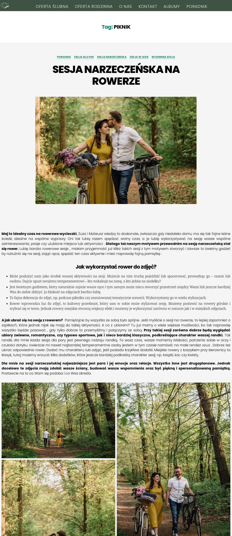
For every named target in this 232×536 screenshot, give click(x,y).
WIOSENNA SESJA (163, 57)
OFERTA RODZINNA (94, 6)
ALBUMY (172, 6)
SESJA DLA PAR (84, 57)
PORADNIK (197, 6)
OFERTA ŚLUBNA (52, 6)
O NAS (125, 6)
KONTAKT (148, 6)
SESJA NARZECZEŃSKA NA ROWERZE (116, 75)
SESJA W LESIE (139, 57)
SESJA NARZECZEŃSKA (111, 57)
